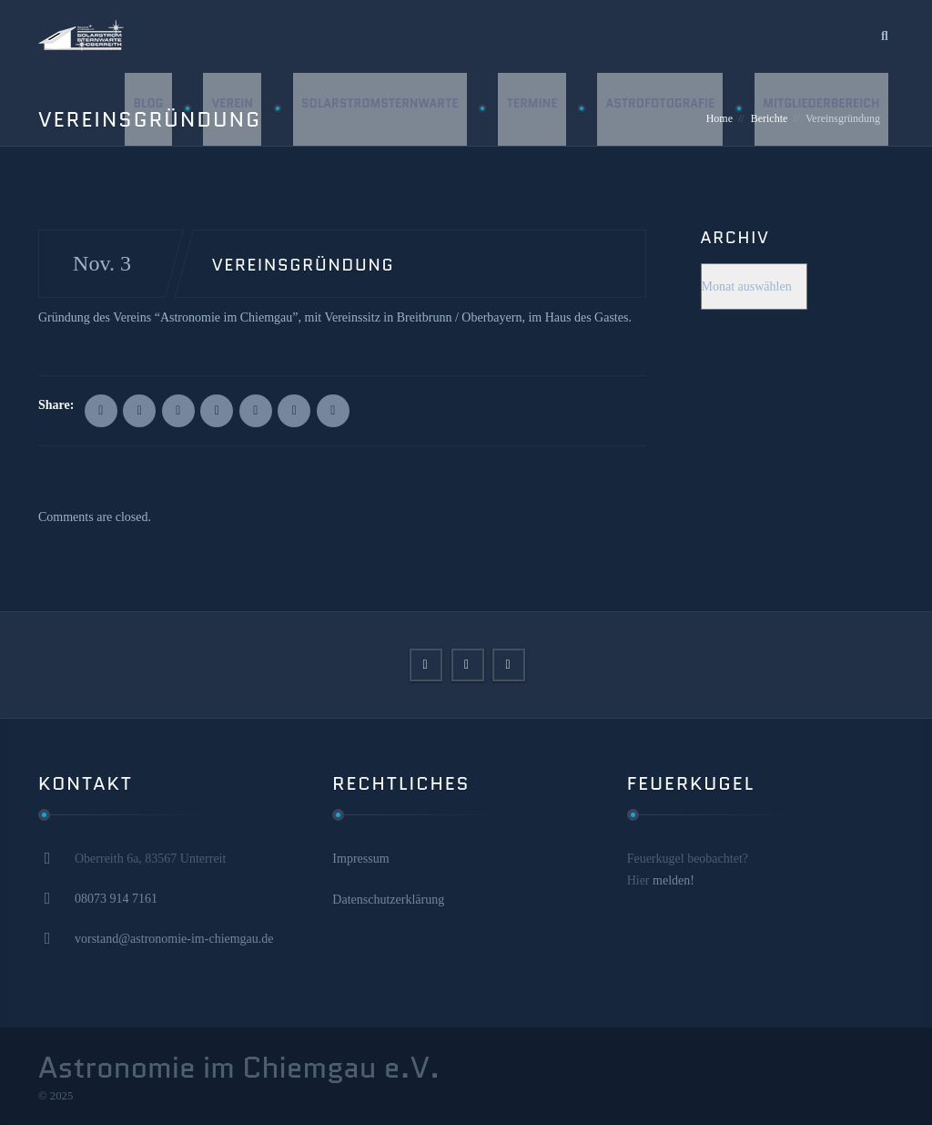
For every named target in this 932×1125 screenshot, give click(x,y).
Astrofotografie (659, 109)
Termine (529, 109)
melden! (673, 880)
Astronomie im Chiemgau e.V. (239, 1067)
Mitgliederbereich (821, 109)
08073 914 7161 (116, 898)
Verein (229, 109)
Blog (144, 109)
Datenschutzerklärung (388, 899)
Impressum (360, 858)
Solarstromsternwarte (377, 109)
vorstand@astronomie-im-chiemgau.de (174, 939)
